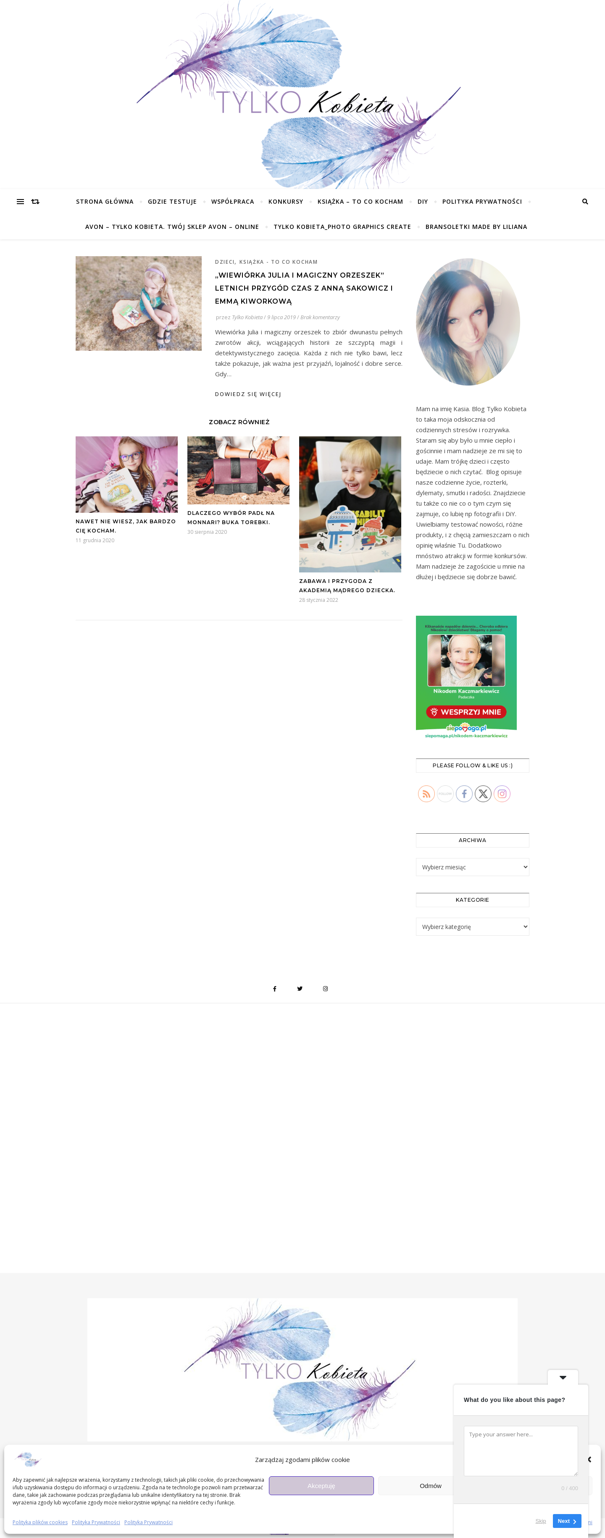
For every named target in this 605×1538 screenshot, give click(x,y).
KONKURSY (285, 201)
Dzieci (224, 261)
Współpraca (232, 201)
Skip (541, 1521)
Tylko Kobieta (247, 317)
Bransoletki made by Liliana (476, 227)
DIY (423, 201)
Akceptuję (321, 1485)
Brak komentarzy (320, 317)
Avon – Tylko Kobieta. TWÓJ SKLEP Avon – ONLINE (172, 227)
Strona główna (105, 201)
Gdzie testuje (172, 201)
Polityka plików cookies (40, 1522)
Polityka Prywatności (96, 1522)
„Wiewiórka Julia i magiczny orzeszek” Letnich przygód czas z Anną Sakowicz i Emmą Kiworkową (304, 288)
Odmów (431, 1485)
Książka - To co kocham (278, 261)
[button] (588, 1459)
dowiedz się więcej (248, 394)
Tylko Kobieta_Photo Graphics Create (342, 227)
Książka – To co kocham (360, 201)
